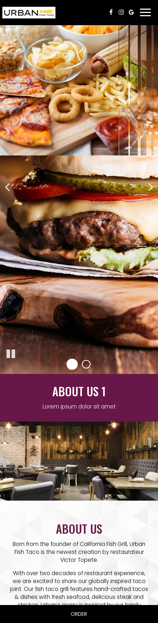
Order (79, 614)
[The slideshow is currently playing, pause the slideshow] (10, 354)
